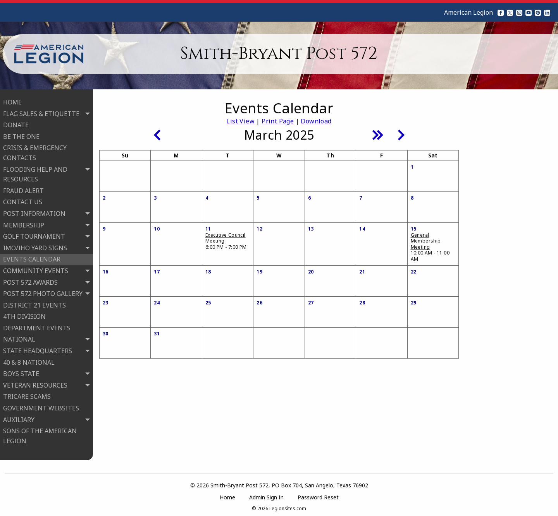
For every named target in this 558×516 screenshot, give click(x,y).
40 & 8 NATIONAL (29, 361)
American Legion (468, 12)
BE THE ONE (21, 135)
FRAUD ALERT (23, 189)
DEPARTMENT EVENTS (37, 327)
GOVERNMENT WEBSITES (41, 407)
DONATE (16, 124)
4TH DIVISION (24, 315)
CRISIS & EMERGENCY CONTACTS (35, 151)
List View (240, 121)
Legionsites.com (287, 506)
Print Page (278, 121)
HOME (12, 101)
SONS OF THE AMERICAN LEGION (40, 434)
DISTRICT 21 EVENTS (34, 304)
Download (316, 121)
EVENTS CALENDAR (31, 258)
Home (227, 495)
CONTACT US (22, 200)
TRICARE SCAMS (27, 395)
